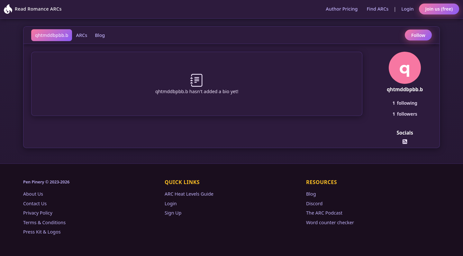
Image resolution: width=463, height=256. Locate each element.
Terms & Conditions (44, 222)
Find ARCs (378, 9)
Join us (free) (439, 9)
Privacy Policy (37, 213)
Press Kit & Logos (42, 232)
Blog (100, 35)
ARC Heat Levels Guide (189, 194)
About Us (33, 194)
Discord (314, 203)
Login (407, 9)
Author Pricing (342, 9)
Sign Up (173, 213)
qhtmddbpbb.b (51, 35)
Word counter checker (330, 222)
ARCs (81, 35)
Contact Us (35, 203)
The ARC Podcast (324, 213)
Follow (418, 35)
